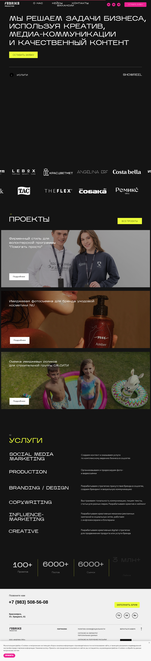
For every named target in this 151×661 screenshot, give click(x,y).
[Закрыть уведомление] (149, 643)
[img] (11, 75)
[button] (135, 4)
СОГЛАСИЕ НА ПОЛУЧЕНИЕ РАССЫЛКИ (92, 639)
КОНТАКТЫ (80, 3)
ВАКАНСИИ (65, 6)
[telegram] (118, 4)
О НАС (38, 3)
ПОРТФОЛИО (62, 629)
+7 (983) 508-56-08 (28, 602)
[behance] (113, 4)
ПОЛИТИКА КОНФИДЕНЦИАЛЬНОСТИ (91, 629)
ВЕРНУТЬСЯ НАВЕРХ (127, 629)
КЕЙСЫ (57, 3)
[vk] (108, 4)
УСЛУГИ (22, 75)
